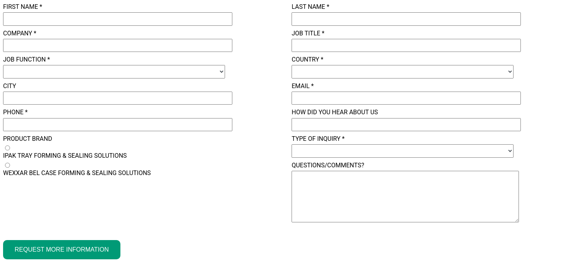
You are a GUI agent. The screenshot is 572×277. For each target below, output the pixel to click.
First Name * (22, 6)
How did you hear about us (335, 112)
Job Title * (308, 33)
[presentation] (61, 197)
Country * (307, 59)
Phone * (15, 112)
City (9, 86)
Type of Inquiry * (318, 138)
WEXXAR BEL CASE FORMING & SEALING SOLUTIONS (77, 173)
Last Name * (310, 6)
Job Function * (26, 59)
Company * (20, 33)
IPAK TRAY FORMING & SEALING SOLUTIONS (65, 155)
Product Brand (27, 138)
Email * (303, 86)
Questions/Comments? (328, 165)
